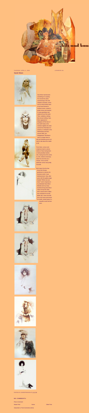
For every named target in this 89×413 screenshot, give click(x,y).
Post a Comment (18, 402)
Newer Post (17, 404)
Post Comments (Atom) (27, 408)
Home (33, 404)
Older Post (49, 404)
